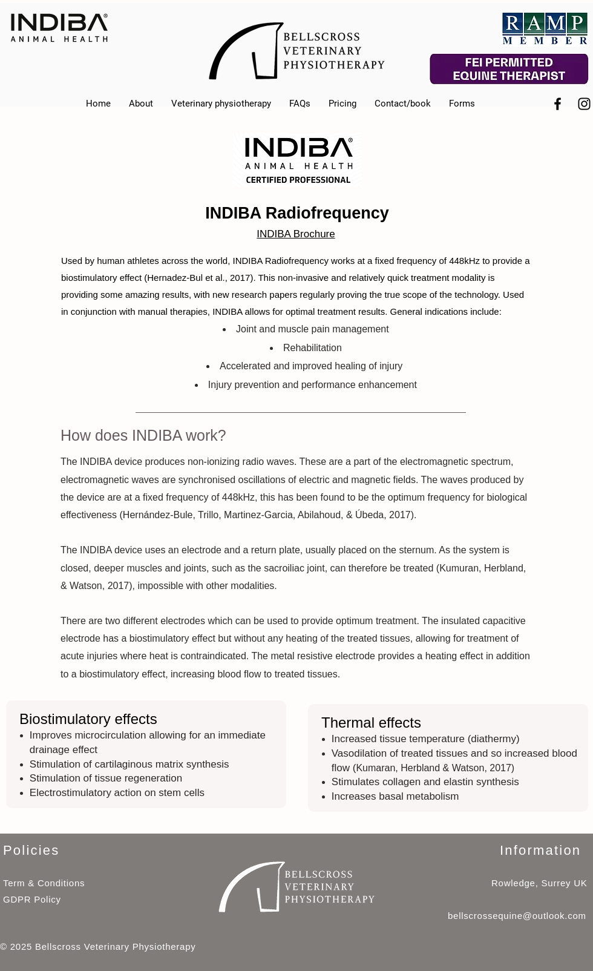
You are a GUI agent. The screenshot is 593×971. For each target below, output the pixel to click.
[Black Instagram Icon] (584, 104)
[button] (462, 104)
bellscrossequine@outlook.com (517, 915)
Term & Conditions (44, 883)
